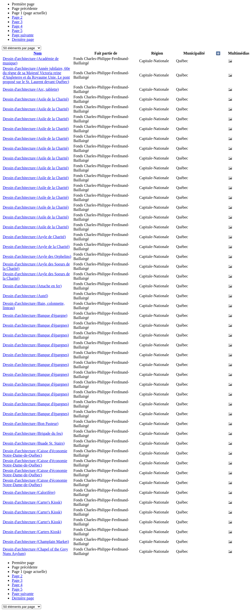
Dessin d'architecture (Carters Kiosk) (32, 532)
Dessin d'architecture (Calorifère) (29, 492)
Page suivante (22, 35)
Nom (37, 53)
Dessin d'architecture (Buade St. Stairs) (33, 443)
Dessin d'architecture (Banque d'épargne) (35, 315)
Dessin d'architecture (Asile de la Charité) (36, 99)
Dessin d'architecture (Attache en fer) (32, 286)
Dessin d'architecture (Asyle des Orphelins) (37, 256)
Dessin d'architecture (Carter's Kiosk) (32, 502)
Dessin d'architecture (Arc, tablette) (31, 89)
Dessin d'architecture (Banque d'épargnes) (36, 325)
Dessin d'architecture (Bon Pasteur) (30, 424)
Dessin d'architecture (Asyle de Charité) (34, 237)
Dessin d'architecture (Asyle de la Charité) (36, 247)
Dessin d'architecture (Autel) (25, 296)
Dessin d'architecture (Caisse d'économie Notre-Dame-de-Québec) (35, 453)
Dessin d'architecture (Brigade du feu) (33, 433)
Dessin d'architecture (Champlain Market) (36, 541)
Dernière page (23, 39)
